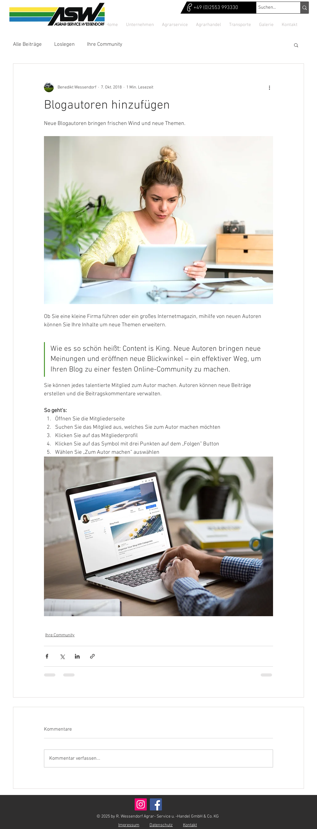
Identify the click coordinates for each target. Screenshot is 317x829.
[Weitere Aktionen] (269, 87)
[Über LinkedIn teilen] (77, 656)
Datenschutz (161, 825)
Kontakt (190, 825)
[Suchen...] (272, 7)
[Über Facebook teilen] (47, 656)
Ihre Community (104, 44)
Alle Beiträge (27, 44)
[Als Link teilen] (92, 656)
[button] (296, 44)
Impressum (128, 825)
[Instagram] (141, 804)
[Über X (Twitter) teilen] (62, 656)
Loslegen (64, 44)
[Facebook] (156, 804)
